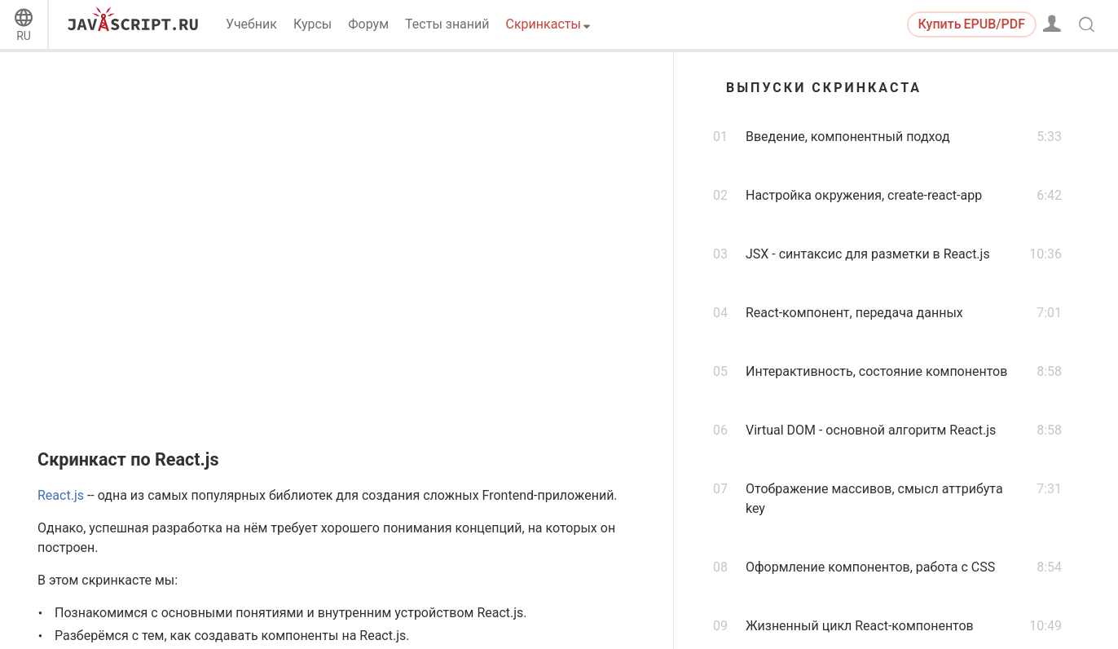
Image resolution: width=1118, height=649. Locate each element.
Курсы (312, 24)
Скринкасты (543, 24)
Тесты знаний (447, 24)
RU (23, 35)
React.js (60, 495)
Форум (368, 24)
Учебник (251, 24)
